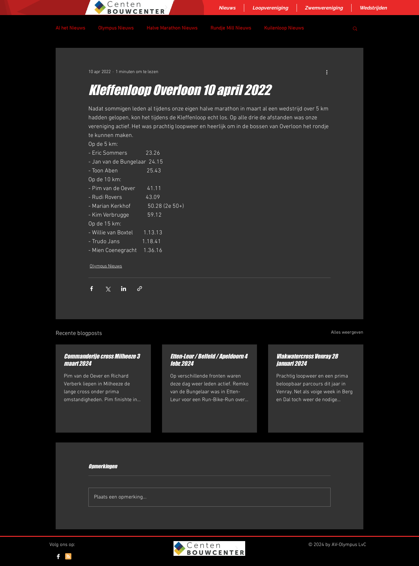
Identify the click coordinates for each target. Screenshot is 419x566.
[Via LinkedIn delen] (123, 288)
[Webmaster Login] (346, 557)
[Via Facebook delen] (91, 288)
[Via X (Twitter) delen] (107, 288)
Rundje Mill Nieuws (230, 28)
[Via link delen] (140, 288)
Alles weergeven (347, 332)
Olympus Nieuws (116, 28)
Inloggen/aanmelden (209, 563)
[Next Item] (166, 7)
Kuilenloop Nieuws (284, 28)
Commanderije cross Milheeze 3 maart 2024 (102, 360)
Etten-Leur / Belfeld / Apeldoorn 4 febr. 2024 (208, 360)
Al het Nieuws (70, 28)
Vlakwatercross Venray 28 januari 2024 (307, 360)
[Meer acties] (327, 72)
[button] (355, 28)
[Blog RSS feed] (68, 556)
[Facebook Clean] (58, 556)
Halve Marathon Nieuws (172, 28)
